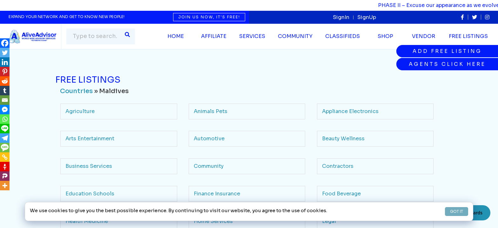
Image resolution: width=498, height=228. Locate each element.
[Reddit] (5, 81)
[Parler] (5, 176)
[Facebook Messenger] (5, 109)
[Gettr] (5, 166)
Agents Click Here (447, 64)
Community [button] (295, 36)
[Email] (5, 100)
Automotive (209, 138)
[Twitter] (5, 52)
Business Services (88, 166)
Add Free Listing (447, 51)
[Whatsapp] (5, 119)
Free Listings (468, 36)
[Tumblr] (5, 90)
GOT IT (456, 211)
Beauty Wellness (343, 138)
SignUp (366, 17)
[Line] (5, 128)
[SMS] (5, 147)
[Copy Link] (5, 157)
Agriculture (80, 111)
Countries (76, 91)
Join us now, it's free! (209, 17)
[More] (5, 185)
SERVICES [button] (252, 36)
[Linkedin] (5, 62)
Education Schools (89, 193)
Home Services (213, 221)
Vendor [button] (423, 36)
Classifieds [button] (342, 36)
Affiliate (213, 36)
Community (209, 166)
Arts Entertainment (89, 138)
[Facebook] (5, 43)
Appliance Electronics (350, 111)
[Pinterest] (5, 71)
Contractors (337, 166)
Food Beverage (341, 193)
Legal (329, 221)
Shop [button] (385, 36)
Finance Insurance (217, 193)
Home (175, 36)
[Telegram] (5, 138)
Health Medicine (86, 221)
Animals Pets (210, 111)
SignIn (341, 17)
